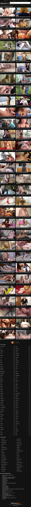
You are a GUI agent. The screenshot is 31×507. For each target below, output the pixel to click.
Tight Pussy (23, 423)
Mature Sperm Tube (4, 464)
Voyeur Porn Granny (4, 449)
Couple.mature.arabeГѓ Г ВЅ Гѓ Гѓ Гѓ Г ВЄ (8, 495)
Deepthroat (7, 411)
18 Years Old (7, 346)
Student (23, 414)
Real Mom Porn (19, 467)
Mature (23, 377)
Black (7, 377)
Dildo (7, 413)
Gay (7, 431)
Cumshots (7, 409)
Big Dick (7, 370)
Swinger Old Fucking (20, 450)
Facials (7, 420)
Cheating (7, 393)
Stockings (23, 413)
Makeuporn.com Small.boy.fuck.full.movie (8, 478)
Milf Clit (2, 450)
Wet (23, 432)
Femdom (7, 423)
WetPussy (4, 3)
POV (23, 389)
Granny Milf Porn (3, 469)
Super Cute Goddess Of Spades (7, 494)
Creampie (7, 402)
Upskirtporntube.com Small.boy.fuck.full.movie (9, 477)
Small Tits (23, 407)
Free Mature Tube (19, 444)
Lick (23, 370)
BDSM (7, 364)
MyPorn (22, 0)
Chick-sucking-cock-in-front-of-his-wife (7, 475)
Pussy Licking (23, 393)
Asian (7, 357)
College (7, 397)
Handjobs (23, 348)
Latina (23, 366)
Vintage (23, 429)
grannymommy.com (5, 0)
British (7, 387)
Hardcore (23, 350)
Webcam (23, 431)
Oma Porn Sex (3, 457)
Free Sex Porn (19, 440)
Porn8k (18, 454)
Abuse (17, 505)
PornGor (18, 457)
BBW (7, 362)
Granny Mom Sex (26, 0)
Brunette (7, 389)
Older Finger (18, 445)
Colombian (7, 398)
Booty (7, 384)
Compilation (7, 400)
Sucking (23, 416)
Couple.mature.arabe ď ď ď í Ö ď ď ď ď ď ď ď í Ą (9, 497)
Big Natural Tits (7, 371)
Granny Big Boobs (4, 459)
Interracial (23, 361)
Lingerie (23, 371)
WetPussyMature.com (19, 504)
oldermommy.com (14, 0)
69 (7, 348)
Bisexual (7, 375)
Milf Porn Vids (19, 464)
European (7, 418)
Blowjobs (7, 380)
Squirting (23, 411)
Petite (23, 386)
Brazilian (7, 386)
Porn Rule (2, 454)
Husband (23, 357)
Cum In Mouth (7, 405)
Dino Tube (18, 452)
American (7, 352)
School (23, 402)
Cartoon (7, 391)
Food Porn (18, 447)
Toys (23, 427)
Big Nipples (7, 373)
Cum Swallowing (7, 407)
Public (23, 391)
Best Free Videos (19, 459)
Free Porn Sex (19, 442)
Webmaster (14, 505)
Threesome (23, 422)
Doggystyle (7, 414)
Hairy (23, 346)
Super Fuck (4, 476)
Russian (23, 400)
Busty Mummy (3, 467)
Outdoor (23, 384)
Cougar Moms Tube (19, 462)
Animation (7, 355)
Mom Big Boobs (3, 442)
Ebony (7, 416)
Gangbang (7, 429)
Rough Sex (23, 398)
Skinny (23, 405)
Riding (23, 397)
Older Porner (18, 449)
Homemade (23, 353)
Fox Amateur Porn (4, 440)
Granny (7, 434)
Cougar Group (4, 481)
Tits (23, 425)
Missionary (23, 380)
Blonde (7, 379)
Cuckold (7, 404)
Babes (7, 361)
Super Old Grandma (5, 480)
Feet (7, 422)
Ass (7, 359)
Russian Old (18, 469)
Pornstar (23, 387)
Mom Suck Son (4, 479)
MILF (23, 379)
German (7, 432)
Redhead (23, 395)
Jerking (23, 364)
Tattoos (23, 418)
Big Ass (7, 366)
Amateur (7, 350)
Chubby (7, 395)
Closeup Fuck (4, 496)
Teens (23, 420)
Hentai (23, 352)
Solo (23, 409)
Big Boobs (7, 368)
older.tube (10, 0)
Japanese (23, 362)
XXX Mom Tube (19, 0)
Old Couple (4, 498)
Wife (23, 434)
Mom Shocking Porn (4, 462)
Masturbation (23, 375)
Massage (23, 373)
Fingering (7, 427)
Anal (7, 353)
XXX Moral (2, 452)
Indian (23, 359)
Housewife (23, 355)
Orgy (23, 382)
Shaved (23, 404)
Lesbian (23, 368)
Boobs (7, 382)
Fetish (7, 425)
